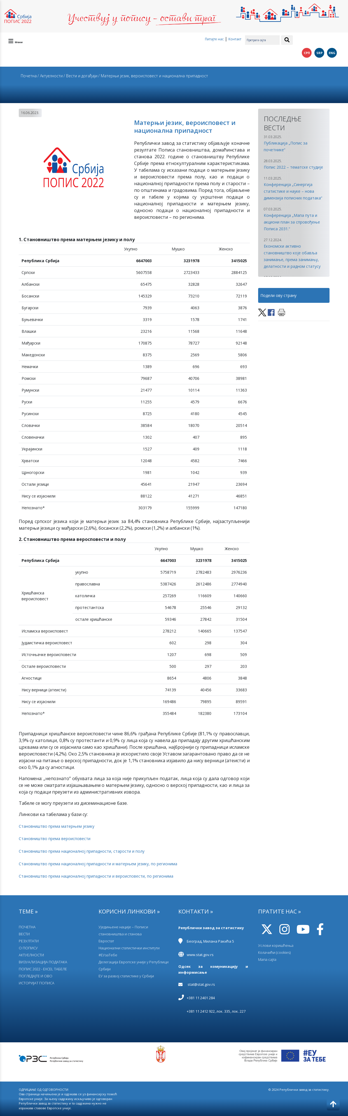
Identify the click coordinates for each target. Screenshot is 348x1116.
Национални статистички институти (129, 947)
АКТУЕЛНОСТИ (31, 954)
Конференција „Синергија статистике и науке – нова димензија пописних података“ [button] (293, 191)
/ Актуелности (50, 75)
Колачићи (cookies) (274, 952)
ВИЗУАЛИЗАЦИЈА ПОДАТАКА (43, 961)
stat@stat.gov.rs (201, 984)
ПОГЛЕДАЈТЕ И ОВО (35, 975)
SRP (319, 53)
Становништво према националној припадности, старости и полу (81, 851)
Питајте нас (214, 39)
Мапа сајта (267, 959)
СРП (307, 53)
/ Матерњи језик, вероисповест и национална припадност (153, 75)
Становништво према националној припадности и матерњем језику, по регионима (98, 863)
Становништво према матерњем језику (56, 826)
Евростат (106, 940)
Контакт (234, 39)
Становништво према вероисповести (54, 838)
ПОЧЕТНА (27, 926)
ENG (332, 53)
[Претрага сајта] (262, 40)
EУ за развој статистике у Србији (126, 975)
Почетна (29, 75)
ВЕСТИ (24, 933)
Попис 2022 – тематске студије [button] (293, 167)
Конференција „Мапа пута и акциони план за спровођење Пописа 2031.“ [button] (292, 222)
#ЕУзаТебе (108, 954)
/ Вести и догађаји (80, 75)
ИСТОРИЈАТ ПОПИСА (36, 982)
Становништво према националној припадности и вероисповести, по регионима (96, 876)
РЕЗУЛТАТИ (29, 940)
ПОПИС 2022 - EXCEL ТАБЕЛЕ (43, 968)
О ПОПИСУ (28, 947)
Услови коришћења (275, 945)
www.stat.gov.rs (200, 954)
